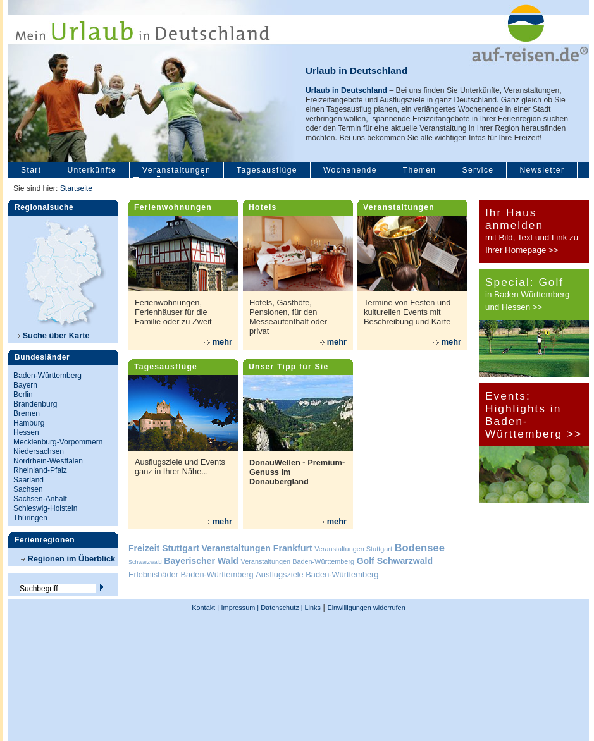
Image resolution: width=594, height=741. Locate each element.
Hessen (26, 432)
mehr (218, 341)
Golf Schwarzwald (395, 561)
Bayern (25, 385)
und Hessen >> (513, 307)
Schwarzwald (145, 562)
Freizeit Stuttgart (163, 548)
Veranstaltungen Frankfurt (256, 548)
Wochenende (350, 170)
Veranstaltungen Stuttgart (353, 549)
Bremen (26, 413)
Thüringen (30, 517)
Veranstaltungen (176, 170)
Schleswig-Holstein (45, 508)
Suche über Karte (52, 335)
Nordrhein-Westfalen (48, 460)
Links (312, 607)
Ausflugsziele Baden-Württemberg (317, 574)
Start (31, 170)
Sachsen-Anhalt (40, 498)
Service (477, 170)
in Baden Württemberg (527, 294)
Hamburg (28, 423)
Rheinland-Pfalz (40, 470)
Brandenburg (35, 404)
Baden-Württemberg (47, 375)
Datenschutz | (280, 607)
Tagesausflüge (267, 170)
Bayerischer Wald (201, 561)
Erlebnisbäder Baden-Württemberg (191, 574)
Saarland (28, 479)
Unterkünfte (91, 170)
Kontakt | (205, 607)
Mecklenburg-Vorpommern (57, 442)
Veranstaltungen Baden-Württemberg (298, 561)
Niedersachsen (38, 451)
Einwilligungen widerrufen (366, 607)
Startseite (76, 188)
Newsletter (541, 170)
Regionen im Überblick (67, 558)
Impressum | (240, 607)
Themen (419, 170)
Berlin (23, 394)
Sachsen (28, 489)
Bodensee (420, 548)
